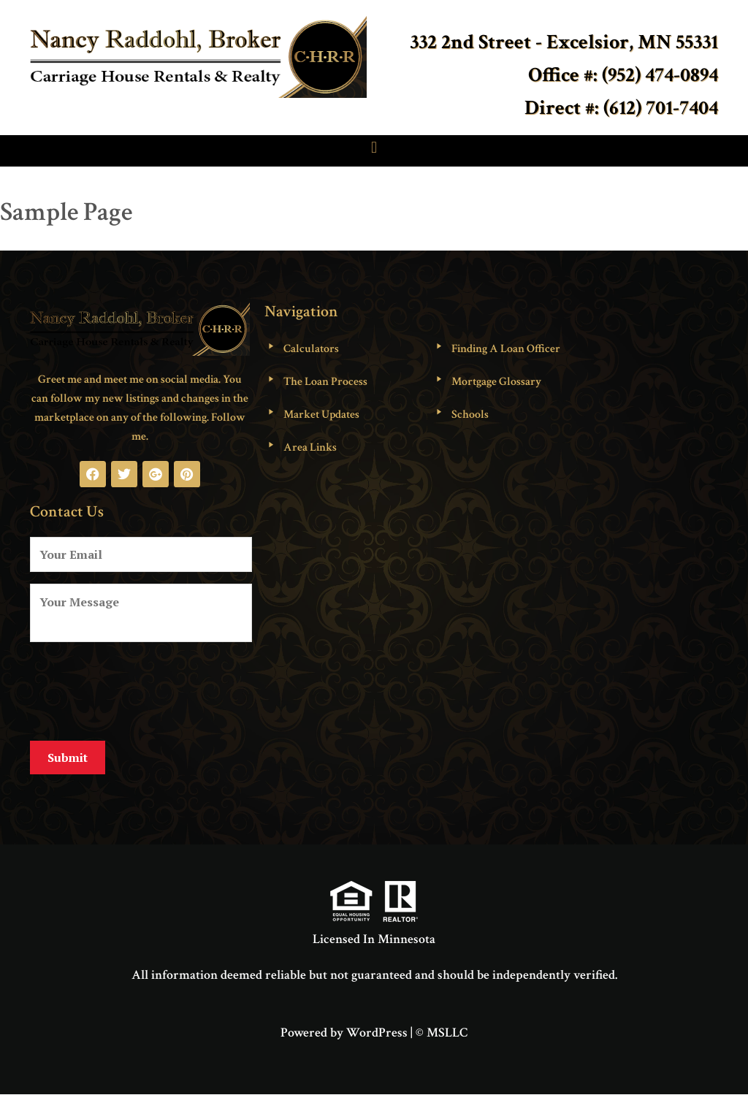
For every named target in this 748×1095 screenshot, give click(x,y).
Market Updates (321, 414)
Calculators (311, 348)
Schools (470, 414)
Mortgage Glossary (496, 381)
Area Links (310, 447)
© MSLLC (442, 1032)
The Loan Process (325, 381)
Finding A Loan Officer (505, 348)
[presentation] (141, 688)
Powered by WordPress (344, 1032)
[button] (374, 147)
